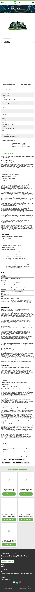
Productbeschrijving (26, 84)
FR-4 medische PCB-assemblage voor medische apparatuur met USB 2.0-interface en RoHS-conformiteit (9, 490)
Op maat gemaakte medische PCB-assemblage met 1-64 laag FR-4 (26, 515)
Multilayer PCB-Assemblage (16, 459)
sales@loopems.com (7, 561)
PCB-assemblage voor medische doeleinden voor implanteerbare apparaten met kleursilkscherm (26, 490)
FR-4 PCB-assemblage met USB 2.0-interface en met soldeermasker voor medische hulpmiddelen (9, 515)
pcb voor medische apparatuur (21, 462)
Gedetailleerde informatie (9, 84)
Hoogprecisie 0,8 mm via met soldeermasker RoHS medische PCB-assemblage (9, 541)
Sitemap (21, 590)
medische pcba (6, 462)
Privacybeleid (15, 590)
